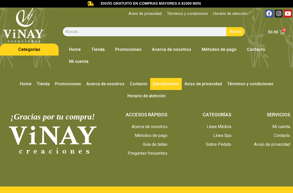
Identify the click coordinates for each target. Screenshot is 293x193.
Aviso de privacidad (145, 13)
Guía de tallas (155, 144)
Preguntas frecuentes (147, 153)
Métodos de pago (219, 49)
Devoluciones (166, 83)
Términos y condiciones (187, 13)
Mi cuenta (78, 61)
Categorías (29, 49)
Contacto (256, 49)
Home (75, 49)
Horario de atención (230, 13)
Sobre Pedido (218, 144)
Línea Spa (222, 135)
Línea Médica (219, 126)
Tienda (98, 49)
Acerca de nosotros (171, 49)
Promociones (128, 49)
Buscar (235, 31)
